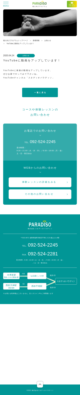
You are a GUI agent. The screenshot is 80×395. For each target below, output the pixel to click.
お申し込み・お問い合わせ (72, 4)
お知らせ (47, 40)
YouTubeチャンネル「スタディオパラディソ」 (29, 78)
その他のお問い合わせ (39, 194)
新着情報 (36, 40)
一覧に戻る (40, 92)
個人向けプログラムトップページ (15, 40)
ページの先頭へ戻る (40, 384)
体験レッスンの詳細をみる (39, 182)
